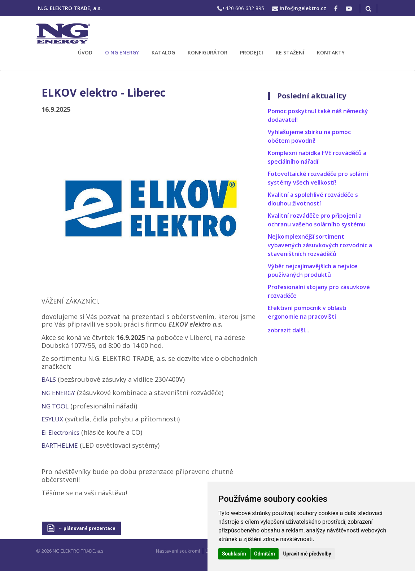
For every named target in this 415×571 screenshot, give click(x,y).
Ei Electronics (60, 432)
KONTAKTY (331, 52)
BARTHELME (60, 445)
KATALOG (163, 52)
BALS (49, 379)
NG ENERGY (58, 393)
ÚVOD (85, 52)
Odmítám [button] (264, 554)
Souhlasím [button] (234, 554)
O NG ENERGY (122, 52)
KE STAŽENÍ (290, 52)
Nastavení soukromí (178, 551)
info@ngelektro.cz (303, 8)
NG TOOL (55, 406)
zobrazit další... (288, 330)
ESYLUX (52, 419)
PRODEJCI (251, 52)
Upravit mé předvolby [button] (307, 554)
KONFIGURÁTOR (207, 52)
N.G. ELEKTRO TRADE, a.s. (70, 8)
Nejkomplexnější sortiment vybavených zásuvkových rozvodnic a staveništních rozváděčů (320, 245)
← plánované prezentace (86, 528)
